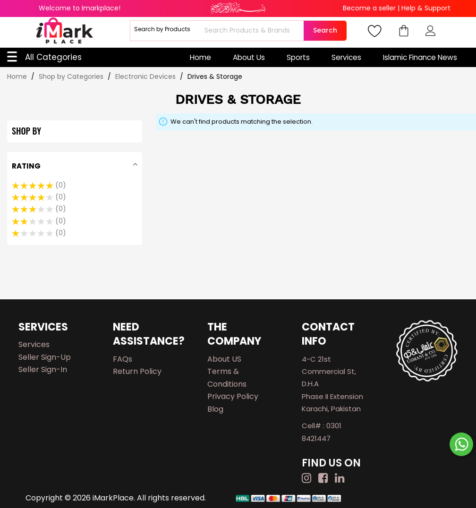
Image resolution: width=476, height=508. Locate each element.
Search (325, 30)
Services (346, 57)
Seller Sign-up (44, 357)
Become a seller (369, 8)
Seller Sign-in (42, 369)
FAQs (122, 359)
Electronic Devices (146, 76)
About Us (249, 57)
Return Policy (137, 371)
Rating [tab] (26, 166)
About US (224, 359)
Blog (215, 409)
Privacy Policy (232, 396)
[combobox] (253, 31)
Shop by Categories (72, 76)
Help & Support (425, 8)
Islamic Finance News (420, 57)
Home (200, 57)
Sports (298, 57)
